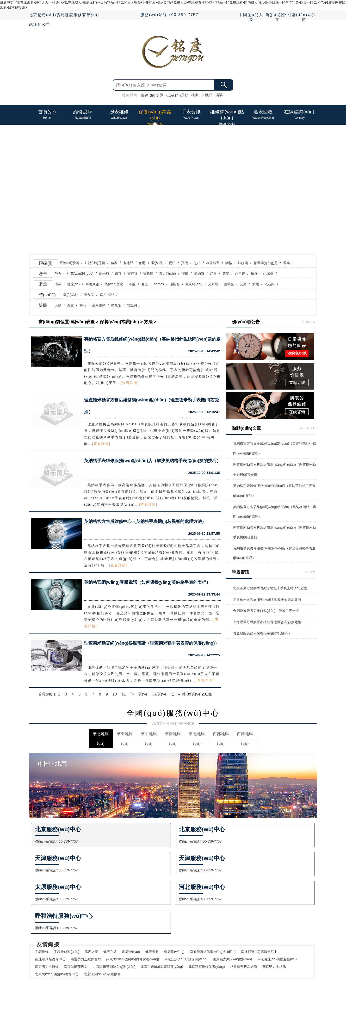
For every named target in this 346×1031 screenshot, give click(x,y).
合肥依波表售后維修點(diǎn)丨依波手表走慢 (266, 611)
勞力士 (60, 273)
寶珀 (172, 263)
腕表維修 (131, 997)
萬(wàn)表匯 (82, 321)
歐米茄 (104, 273)
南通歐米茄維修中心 (50, 959)
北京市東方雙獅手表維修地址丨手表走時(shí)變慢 (270, 588)
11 (124, 694)
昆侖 (213, 273)
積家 (195, 95)
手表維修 (42, 952)
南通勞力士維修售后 (86, 959)
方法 (148, 321)
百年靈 (240, 273)
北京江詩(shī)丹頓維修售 (102, 974)
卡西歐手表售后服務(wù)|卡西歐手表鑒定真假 (267, 599)
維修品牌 (114, 997)
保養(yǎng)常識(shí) (119, 321)
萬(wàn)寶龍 (114, 284)
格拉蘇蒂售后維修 (243, 967)
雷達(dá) (73, 284)
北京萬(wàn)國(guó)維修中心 (56, 974)
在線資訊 (198, 997)
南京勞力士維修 (47, 967)
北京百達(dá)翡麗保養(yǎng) (162, 967)
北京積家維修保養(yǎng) (206, 967)
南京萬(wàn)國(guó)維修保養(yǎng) (132, 959)
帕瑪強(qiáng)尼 (266, 263)
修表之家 (91, 952)
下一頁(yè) (139, 694)
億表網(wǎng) (174, 952)
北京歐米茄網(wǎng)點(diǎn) (114, 967)
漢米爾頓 (98, 305)
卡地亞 (207, 95)
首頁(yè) (97, 997)
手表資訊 (164, 997)
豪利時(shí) (193, 284)
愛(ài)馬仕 (70, 295)
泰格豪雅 (92, 284)
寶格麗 (148, 273)
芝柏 (197, 263)
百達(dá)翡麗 (152, 95)
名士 (144, 284)
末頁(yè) (160, 694)
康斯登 (175, 284)
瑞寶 (269, 273)
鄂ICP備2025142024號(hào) (233, 1008)
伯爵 (219, 95)
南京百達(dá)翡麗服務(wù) (277, 959)
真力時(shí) (167, 273)
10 (114, 694)
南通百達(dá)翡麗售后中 (259, 952)
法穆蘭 (243, 263)
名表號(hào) (131, 952)
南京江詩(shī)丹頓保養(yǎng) (186, 959)
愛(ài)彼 (157, 263)
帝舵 (132, 284)
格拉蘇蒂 (213, 263)
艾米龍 (213, 284)
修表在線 (110, 952)
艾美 (243, 284)
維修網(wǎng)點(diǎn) (181, 1002)
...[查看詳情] (128, 383)
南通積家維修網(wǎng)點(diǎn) (213, 952)
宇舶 (185, 273)
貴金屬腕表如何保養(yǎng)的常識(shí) (261, 633)
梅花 (83, 305)
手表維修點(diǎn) (66, 952)
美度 (70, 305)
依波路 (270, 284)
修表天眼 (152, 952)
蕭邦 (118, 273)
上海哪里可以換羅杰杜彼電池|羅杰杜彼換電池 (267, 622)
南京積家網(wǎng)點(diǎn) (232, 959)
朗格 (228, 263)
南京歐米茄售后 (75, 967)
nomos (159, 284)
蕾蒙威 (229, 284)
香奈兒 (89, 295)
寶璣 (184, 263)
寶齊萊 (132, 273)
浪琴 (58, 284)
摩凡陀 (116, 305)
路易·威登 (107, 295)
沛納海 (199, 273)
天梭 (58, 305)
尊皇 (225, 273)
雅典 (286, 263)
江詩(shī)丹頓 (177, 95)
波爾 (255, 284)
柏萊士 (256, 273)
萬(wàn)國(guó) (81, 273)
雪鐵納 (132, 305)
